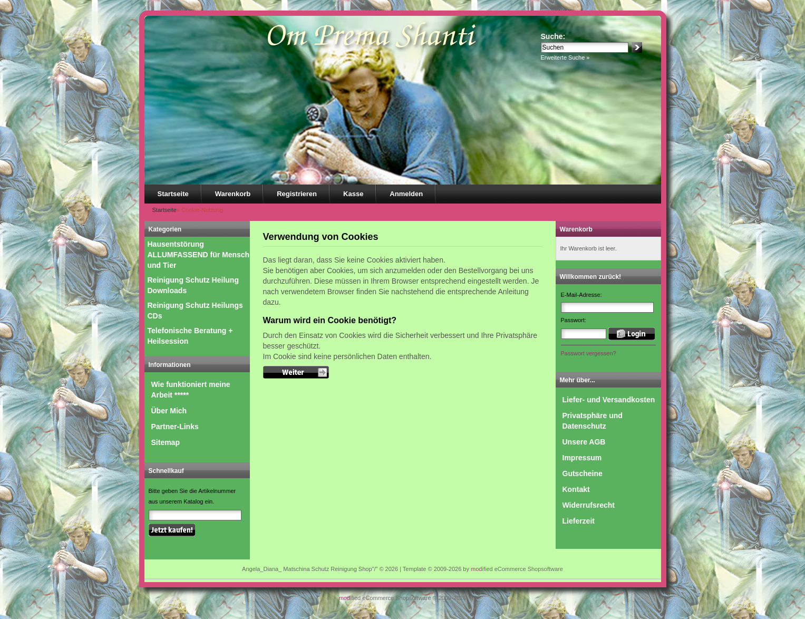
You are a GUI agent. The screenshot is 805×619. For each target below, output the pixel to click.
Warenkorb (232, 194)
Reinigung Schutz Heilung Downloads (193, 285)
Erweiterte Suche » (565, 57)
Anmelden (406, 194)
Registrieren (297, 194)
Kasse (353, 194)
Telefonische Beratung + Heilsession (190, 335)
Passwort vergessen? (588, 353)
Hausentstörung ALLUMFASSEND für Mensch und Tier (199, 254)
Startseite (173, 194)
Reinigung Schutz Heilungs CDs (195, 310)
